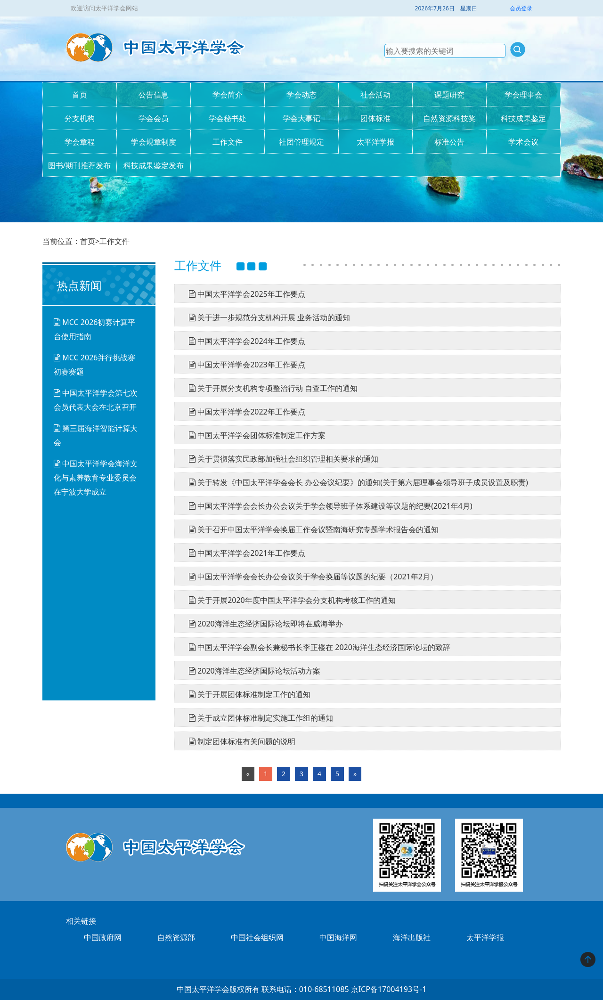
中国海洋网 (338, 937)
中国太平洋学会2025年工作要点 (243, 294)
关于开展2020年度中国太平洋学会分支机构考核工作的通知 (289, 600)
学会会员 (154, 118)
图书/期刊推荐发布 (79, 165)
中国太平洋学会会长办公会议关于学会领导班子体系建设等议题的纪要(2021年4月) (327, 506)
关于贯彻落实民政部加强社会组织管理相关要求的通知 (280, 459)
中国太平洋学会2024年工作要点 (243, 341)
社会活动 (375, 94)
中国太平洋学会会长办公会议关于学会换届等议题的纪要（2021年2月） (310, 576)
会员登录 (521, 8)
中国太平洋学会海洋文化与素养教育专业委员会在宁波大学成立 (96, 477)
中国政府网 (103, 937)
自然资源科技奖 (449, 118)
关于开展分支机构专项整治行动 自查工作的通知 (270, 388)
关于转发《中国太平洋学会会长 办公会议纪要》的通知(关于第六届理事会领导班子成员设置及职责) (355, 482)
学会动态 (301, 94)
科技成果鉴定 (523, 118)
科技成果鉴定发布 (153, 165)
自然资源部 (176, 937)
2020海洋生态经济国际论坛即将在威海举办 (262, 623)
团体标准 (375, 118)
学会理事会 (523, 94)
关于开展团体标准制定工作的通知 (246, 694)
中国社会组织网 (257, 937)
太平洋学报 (375, 142)
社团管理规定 (301, 142)
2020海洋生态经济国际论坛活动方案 (251, 671)
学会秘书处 (227, 118)
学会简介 (227, 94)
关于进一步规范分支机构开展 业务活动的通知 (266, 317)
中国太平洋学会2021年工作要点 (243, 553)
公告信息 (154, 94)
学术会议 (523, 142)
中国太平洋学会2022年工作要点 (243, 412)
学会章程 (80, 142)
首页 (79, 94)
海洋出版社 (412, 937)
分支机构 (80, 118)
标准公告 (449, 142)
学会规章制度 (153, 142)
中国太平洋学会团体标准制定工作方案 (254, 435)
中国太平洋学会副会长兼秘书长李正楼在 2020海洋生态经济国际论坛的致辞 (316, 647)
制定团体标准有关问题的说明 (238, 741)
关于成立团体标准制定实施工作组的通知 (257, 718)
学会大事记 (301, 118)
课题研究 (449, 94)
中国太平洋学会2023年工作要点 (243, 364)
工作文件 (227, 142)
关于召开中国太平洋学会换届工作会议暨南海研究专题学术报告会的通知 (310, 529)
